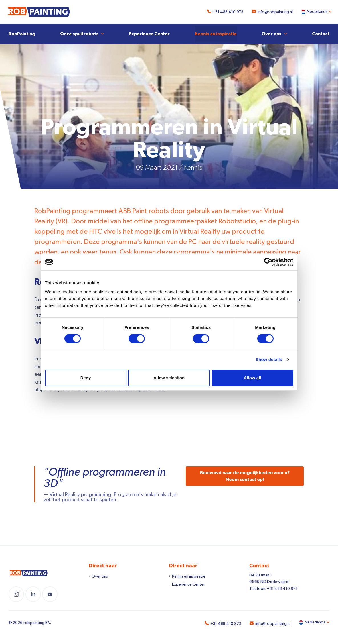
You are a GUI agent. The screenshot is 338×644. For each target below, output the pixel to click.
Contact (320, 33)
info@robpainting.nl (272, 12)
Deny (85, 377)
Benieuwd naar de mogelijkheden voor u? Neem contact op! (245, 475)
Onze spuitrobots (79, 33)
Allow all (252, 377)
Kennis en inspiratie (216, 33)
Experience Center (149, 33)
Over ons (271, 33)
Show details (269, 359)
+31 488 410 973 (226, 12)
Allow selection (169, 377)
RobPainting (22, 33)
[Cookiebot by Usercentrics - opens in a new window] (268, 262)
